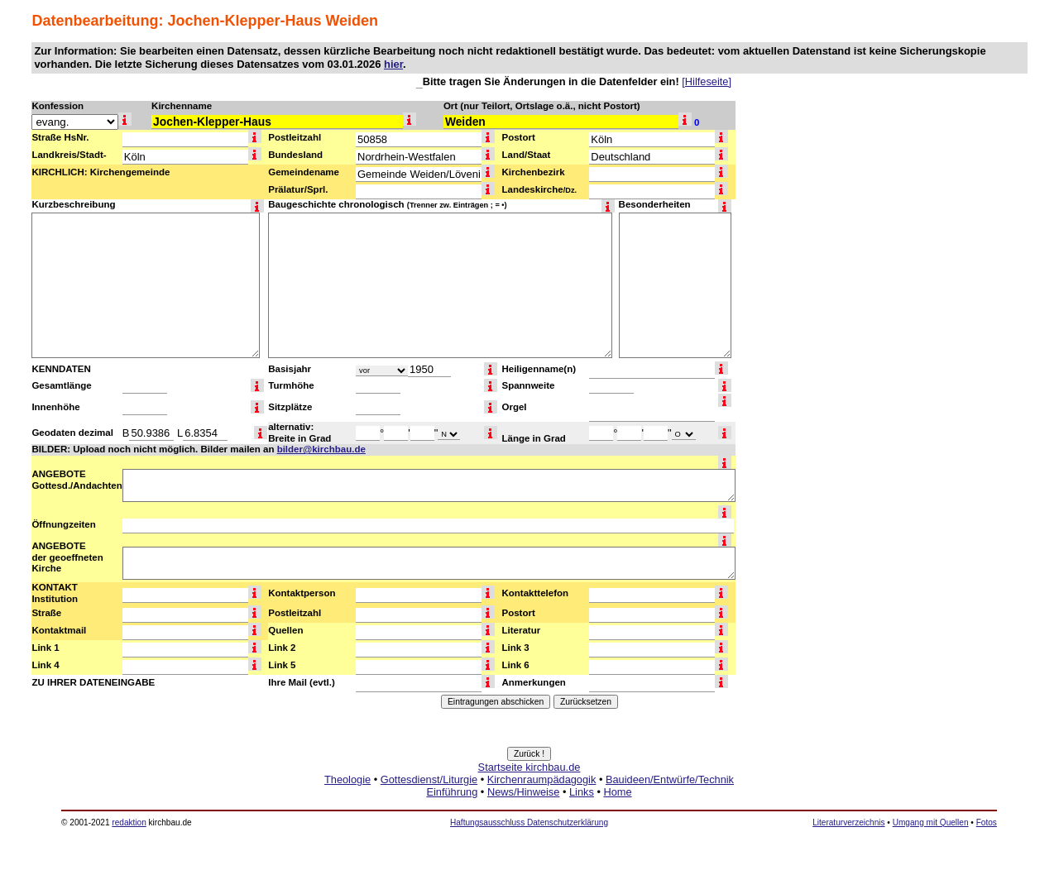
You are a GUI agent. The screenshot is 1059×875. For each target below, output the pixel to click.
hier (393, 64)
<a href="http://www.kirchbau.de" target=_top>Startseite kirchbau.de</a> (529, 798)
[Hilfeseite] (706, 81)
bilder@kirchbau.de (321, 449)
